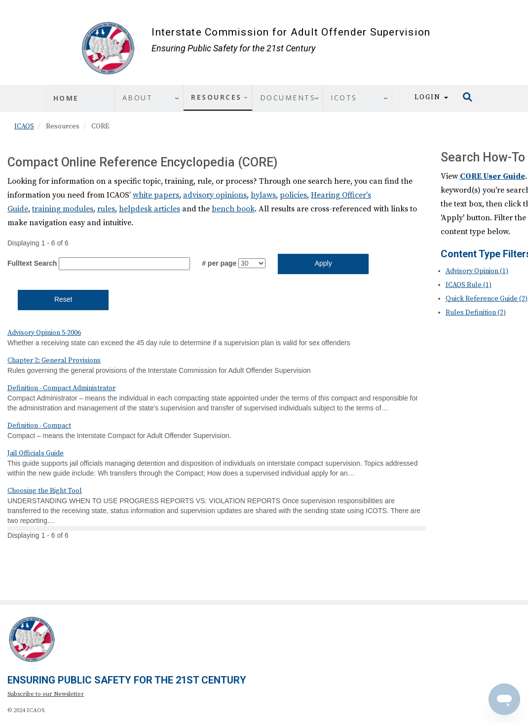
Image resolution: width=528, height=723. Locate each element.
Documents (288, 97)
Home (66, 98)
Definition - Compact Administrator (61, 388)
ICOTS (344, 97)
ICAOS (24, 126)
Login (431, 97)
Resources (216, 97)
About (137, 97)
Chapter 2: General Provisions (54, 360)
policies (293, 195)
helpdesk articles (149, 209)
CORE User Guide (492, 176)
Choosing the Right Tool (44, 490)
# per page (219, 263)
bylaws (263, 195)
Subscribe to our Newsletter (45, 694)
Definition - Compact (39, 425)
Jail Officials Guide (35, 453)
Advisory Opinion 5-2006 (44, 332)
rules (106, 209)
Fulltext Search (32, 263)
